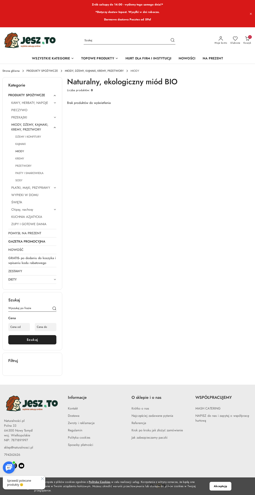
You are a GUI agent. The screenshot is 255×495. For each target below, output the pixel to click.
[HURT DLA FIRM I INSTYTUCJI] (148, 59)
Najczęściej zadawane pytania (152, 416)
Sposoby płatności (80, 445)
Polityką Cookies (99, 482)
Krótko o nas (140, 408)
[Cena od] (19, 327)
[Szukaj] (54, 309)
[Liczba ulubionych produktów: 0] (235, 40)
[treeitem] (32, 95)
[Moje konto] (221, 40)
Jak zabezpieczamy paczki (150, 437)
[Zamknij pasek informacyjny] (251, 14)
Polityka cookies (79, 437)
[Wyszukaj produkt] (129, 40)
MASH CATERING (208, 408)
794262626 (12, 455)
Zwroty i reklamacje (81, 423)
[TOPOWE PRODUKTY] (100, 59)
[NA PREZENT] (213, 59)
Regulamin (75, 430)
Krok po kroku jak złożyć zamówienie (157, 430)
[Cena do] (45, 327)
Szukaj (32, 340)
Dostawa (74, 416)
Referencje (139, 423)
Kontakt (73, 408)
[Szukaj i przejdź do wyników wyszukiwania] (172, 40)
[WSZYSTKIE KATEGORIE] (53, 59)
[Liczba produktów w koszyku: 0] (247, 40)
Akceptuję (220, 486)
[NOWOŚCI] (187, 59)
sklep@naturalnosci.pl (18, 447)
